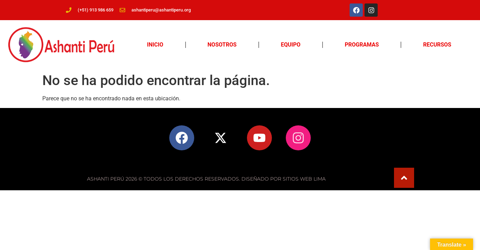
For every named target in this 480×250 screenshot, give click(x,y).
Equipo (291, 44)
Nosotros (222, 44)
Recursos (437, 44)
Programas (362, 44)
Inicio (155, 44)
